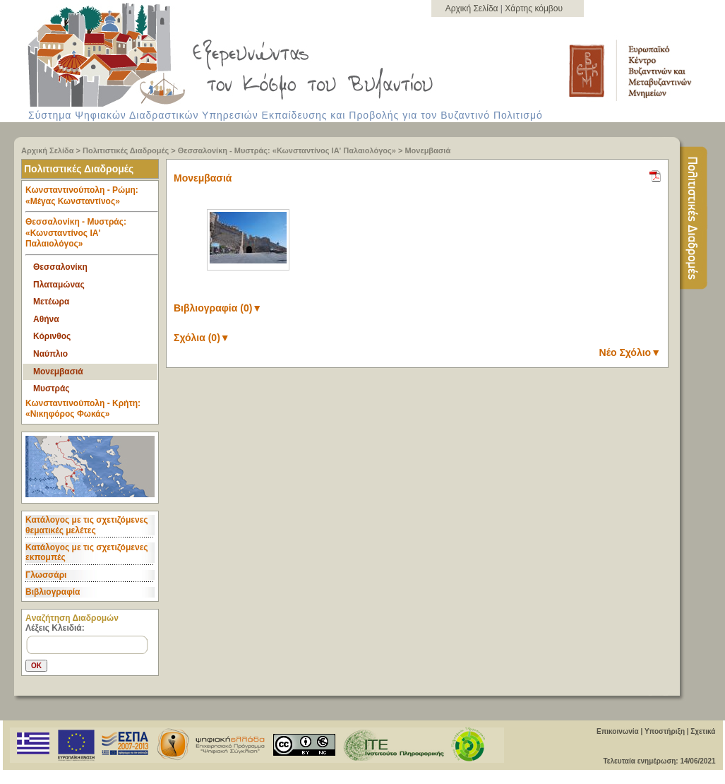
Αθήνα (46, 319)
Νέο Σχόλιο (630, 352)
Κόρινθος (52, 336)
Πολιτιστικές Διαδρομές (126, 150)
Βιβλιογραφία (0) (218, 308)
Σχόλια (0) (202, 337)
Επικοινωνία (618, 731)
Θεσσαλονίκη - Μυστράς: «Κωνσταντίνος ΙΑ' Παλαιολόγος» (287, 150)
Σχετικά (702, 731)
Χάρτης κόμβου (534, 8)
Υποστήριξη (665, 731)
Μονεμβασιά (427, 150)
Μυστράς (51, 388)
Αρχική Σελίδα (473, 8)
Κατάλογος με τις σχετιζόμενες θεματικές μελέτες (86, 525)
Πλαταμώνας (59, 285)
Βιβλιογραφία (52, 592)
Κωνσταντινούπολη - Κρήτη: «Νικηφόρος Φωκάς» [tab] (82, 409)
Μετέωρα (51, 302)
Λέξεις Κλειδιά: (55, 628)
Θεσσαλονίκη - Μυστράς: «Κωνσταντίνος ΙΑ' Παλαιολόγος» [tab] (91, 236)
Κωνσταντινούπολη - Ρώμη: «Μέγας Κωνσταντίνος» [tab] (91, 199)
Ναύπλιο (50, 354)
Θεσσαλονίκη (60, 267)
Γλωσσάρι (45, 575)
